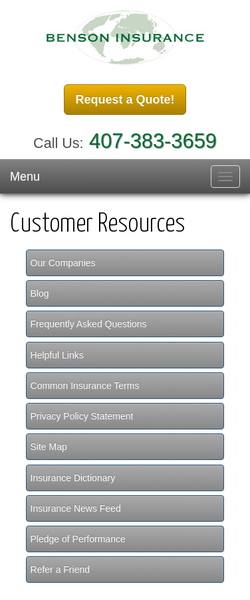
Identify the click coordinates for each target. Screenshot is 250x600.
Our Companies (63, 263)
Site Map (49, 446)
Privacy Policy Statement (82, 416)
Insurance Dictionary (73, 478)
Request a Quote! (124, 99)
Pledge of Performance (78, 539)
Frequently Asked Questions (89, 324)
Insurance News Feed (76, 508)
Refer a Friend (60, 569)
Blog (40, 293)
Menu (25, 176)
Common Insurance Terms (85, 385)
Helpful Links (57, 355)
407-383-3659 (153, 141)
